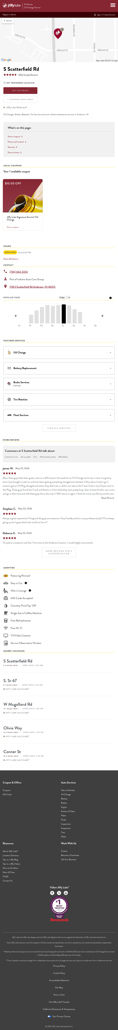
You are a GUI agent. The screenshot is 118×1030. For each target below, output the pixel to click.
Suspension (66, 828)
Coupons (6, 790)
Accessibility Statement (59, 980)
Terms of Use (59, 994)
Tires (63, 832)
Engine (64, 807)
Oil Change (66, 794)
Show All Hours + (10, 258)
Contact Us (8, 880)
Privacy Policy (59, 965)
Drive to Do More (10, 868)
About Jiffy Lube (10, 851)
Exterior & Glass (68, 811)
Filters (63, 815)
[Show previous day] (15, 316)
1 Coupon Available (20, 99)
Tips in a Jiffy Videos (11, 863)
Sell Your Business (68, 859)
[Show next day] (102, 316)
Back (7, 20)
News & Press (9, 872)
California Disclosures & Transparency (59, 1009)
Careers (64, 851)
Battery (64, 798)
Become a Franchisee (70, 855)
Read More (107, 498)
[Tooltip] (110, 298)
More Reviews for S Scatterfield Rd (59, 552)
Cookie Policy (59, 973)
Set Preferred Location (19, 83)
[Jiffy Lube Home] (12, 6)
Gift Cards (7, 794)
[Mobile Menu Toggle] (113, 5)
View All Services (59, 428)
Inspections (66, 823)
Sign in (104, 14)
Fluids (63, 819)
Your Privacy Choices (61, 1016)
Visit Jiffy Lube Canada (59, 1001)
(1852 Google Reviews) (28, 74)
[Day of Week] (64, 297)
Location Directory (11, 855)
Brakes (64, 802)
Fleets (63, 836)
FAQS (5, 876)
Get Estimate (20, 90)
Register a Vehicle (9, 14)
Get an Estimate (68, 790)
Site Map (59, 987)
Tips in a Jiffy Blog (10, 859)
